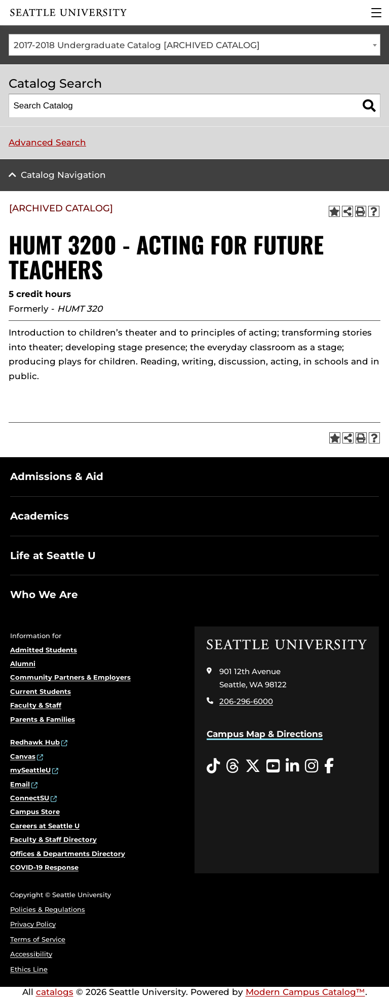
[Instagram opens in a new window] (311, 766)
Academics (39, 516)
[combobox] (194, 45)
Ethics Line (29, 969)
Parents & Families (42, 719)
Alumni (22, 663)
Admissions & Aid (56, 476)
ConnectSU (29, 798)
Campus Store (35, 811)
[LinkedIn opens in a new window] (292, 766)
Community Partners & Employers (70, 677)
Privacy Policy (33, 924)
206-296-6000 (246, 701)
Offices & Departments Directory (67, 854)
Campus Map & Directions (265, 734)
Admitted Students (43, 650)
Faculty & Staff (35, 705)
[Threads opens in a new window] (232, 766)
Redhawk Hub (35, 742)
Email (20, 784)
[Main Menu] (376, 12)
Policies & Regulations (47, 909)
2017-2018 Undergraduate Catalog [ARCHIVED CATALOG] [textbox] (137, 45)
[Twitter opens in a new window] (252, 766)
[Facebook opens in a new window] (329, 766)
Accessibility (31, 954)
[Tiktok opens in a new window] (213, 766)
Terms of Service (37, 939)
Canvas (22, 756)
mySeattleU (30, 770)
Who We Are (44, 594)
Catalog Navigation (63, 175)
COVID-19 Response (44, 867)
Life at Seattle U (53, 555)
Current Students (40, 691)
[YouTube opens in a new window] (273, 766)
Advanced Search (47, 142)
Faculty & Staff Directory (53, 839)
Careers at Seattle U (45, 826)
